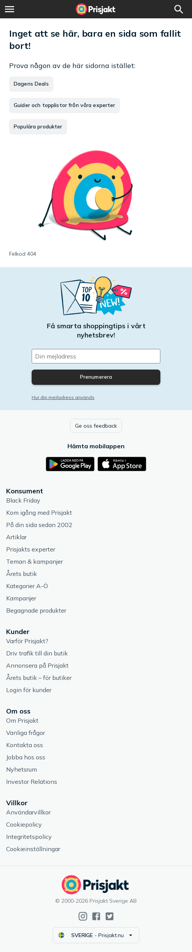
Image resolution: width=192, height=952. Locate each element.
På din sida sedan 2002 (39, 525)
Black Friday (23, 500)
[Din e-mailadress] (96, 356)
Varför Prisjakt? (27, 641)
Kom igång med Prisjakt (39, 512)
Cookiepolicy (24, 824)
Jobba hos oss (25, 757)
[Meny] (9, 9)
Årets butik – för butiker (39, 677)
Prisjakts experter (30, 549)
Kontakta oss (24, 745)
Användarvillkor (28, 812)
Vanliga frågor (25, 732)
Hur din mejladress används (63, 397)
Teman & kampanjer (34, 561)
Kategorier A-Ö (27, 586)
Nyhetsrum (21, 769)
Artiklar (16, 537)
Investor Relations (31, 781)
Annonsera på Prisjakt (37, 665)
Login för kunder (28, 690)
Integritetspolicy (29, 836)
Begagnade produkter (36, 610)
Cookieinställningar (33, 849)
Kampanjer (21, 598)
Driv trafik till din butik (37, 653)
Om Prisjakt (22, 720)
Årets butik (21, 573)
